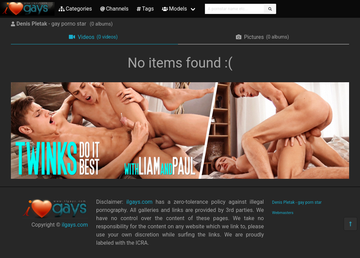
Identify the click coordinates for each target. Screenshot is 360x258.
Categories (75, 8)
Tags (145, 8)
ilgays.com (75, 224)
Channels (114, 8)
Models (174, 8)
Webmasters (283, 213)
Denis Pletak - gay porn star (296, 202)
